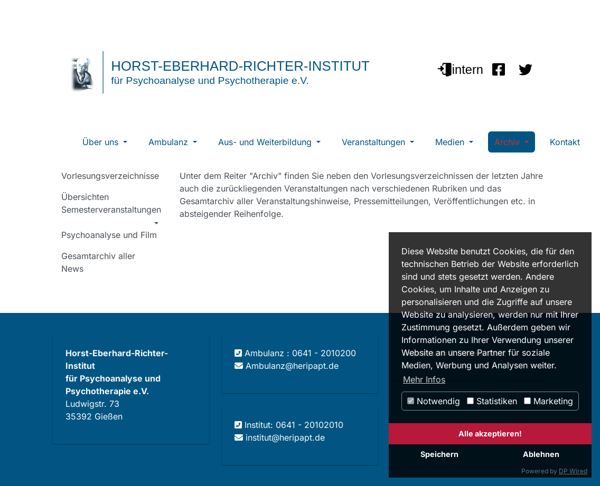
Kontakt (565, 142)
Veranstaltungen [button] (375, 142)
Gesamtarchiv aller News (98, 262)
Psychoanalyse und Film (109, 235)
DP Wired (573, 471)
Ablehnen (541, 454)
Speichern (439, 454)
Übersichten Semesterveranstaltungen (111, 203)
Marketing (548, 401)
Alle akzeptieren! (490, 433)
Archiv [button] (508, 142)
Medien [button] (451, 142)
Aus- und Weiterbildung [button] (266, 142)
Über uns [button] (101, 142)
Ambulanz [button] (169, 142)
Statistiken (492, 401)
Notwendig (433, 401)
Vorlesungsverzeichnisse (110, 175)
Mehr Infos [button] (424, 379)
